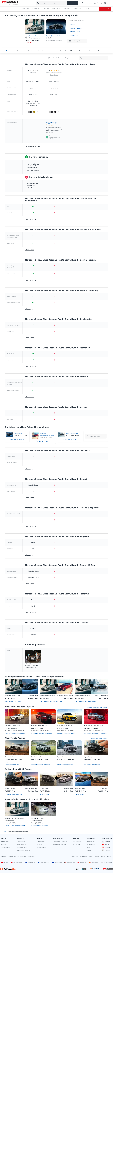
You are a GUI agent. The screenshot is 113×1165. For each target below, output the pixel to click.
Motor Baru (45, 9)
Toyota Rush (9, 757)
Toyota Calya (44, 788)
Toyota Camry (18, 433)
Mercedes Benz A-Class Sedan (34, 36)
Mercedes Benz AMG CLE (39, 726)
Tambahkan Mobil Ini (17, 439)
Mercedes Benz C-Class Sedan (93, 726)
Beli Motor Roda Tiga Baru (60, 841)
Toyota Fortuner (89, 757)
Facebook (106, 842)
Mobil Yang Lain (93, 436)
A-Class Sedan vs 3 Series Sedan (85, 701)
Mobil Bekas (35, 9)
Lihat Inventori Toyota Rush (12, 764)
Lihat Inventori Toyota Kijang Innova (40, 764)
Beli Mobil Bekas (21, 841)
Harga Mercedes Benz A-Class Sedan (33, 104)
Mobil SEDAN (33, 94)
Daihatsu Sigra (68, 788)
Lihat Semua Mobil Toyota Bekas (39, 825)
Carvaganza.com (16, 862)
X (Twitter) (106, 850)
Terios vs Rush (79, 794)
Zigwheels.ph (30, 862)
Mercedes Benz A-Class (12, 726)
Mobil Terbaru (4, 844)
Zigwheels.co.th (106, 862)
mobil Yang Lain (74, 41)
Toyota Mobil (102, 738)
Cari (72, 3)
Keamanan (92, 51)
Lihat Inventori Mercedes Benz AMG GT (67, 733)
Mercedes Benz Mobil (100, 707)
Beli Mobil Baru (5, 841)
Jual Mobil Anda (105, 9)
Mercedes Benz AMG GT (64, 726)
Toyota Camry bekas (37, 818)
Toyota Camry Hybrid (53, 36)
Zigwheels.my (69, 862)
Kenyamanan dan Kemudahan (26, 51)
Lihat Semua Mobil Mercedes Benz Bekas (15, 825)
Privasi (103, 856)
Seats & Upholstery (70, 51)
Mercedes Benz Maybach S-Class (47, 434)
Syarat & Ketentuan (94, 856)
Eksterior (100, 51)
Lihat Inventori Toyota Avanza (65, 764)
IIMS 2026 (87, 9)
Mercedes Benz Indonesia (33, 81)
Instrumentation (57, 51)
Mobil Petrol (33, 88)
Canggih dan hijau (51, 123)
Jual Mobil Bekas (21, 844)
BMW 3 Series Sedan (72, 433)
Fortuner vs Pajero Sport (13, 794)
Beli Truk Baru (77, 841)
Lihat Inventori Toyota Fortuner (92, 764)
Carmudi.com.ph (43, 862)
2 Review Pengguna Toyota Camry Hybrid (54, 74)
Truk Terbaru (76, 844)
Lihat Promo (28, 42)
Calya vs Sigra (44, 794)
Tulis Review (33, 72)
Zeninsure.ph (57, 862)
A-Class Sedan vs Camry (13, 701)
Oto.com (4, 862)
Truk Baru (67, 9)
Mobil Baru (26, 9)
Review (89, 850)
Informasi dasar (10, 51)
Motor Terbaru (40, 844)
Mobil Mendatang (5, 847)
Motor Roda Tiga (56, 9)
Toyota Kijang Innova (38, 757)
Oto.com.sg (81, 862)
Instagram (106, 847)
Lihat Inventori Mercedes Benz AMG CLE (41, 733)
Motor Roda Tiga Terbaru (59, 844)
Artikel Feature (91, 844)
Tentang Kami (74, 856)
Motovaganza (77, 9)
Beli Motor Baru (41, 841)
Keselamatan (82, 51)
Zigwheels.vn (93, 862)
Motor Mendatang (41, 847)
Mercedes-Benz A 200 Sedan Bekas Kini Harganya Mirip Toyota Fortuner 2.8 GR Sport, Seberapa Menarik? (32, 667)
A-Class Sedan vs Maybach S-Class (51, 701)
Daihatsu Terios (80, 788)
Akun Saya (98, 3)
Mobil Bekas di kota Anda (23, 850)
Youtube (105, 844)
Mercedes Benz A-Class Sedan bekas (15, 818)
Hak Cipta (109, 856)
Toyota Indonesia (54, 81)
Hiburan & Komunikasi (44, 51)
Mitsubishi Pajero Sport (30, 788)
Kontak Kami (83, 856)
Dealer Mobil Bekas (22, 847)
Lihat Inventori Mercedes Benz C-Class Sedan (95, 733)
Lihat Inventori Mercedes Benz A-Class (15, 733)
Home (5, 831)
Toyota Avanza (62, 757)
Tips (88, 847)
